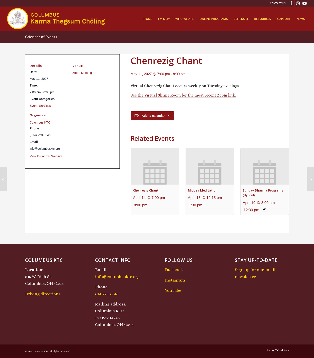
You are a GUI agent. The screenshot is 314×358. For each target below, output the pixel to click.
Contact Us (278, 3)
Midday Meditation (202, 190)
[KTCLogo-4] (56, 19)
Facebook (174, 269)
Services (45, 105)
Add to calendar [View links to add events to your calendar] (153, 115)
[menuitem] (277, 3)
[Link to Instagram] (298, 3)
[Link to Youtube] (304, 3)
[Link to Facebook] (291, 3)
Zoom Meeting (82, 73)
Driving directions (42, 294)
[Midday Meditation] (310, 179)
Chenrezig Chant (146, 190)
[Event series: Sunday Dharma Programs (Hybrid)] (264, 210)
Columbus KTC (40, 122)
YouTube (173, 290)
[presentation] (155, 166)
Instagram (175, 280)
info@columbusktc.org (117, 276)
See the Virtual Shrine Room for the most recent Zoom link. (183, 95)
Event (34, 105)
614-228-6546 (106, 294)
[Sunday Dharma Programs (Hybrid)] (3, 179)
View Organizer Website (46, 156)
